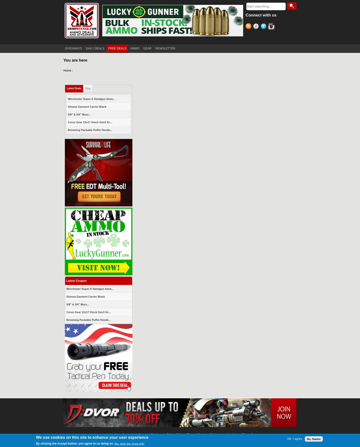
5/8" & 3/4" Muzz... (79, 114)
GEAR (147, 48)
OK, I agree (294, 438)
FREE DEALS (117, 48)
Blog (87, 88)
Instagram (272, 27)
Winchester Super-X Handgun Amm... (91, 99)
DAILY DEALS (95, 48)
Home (67, 70)
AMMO (134, 48)
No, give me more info (129, 443)
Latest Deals (74, 88)
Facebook (257, 27)
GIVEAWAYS (73, 48)
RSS (249, 27)
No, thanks (314, 439)
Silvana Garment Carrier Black (87, 106)
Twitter (264, 27)
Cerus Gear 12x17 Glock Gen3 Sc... (90, 122)
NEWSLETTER (165, 48)
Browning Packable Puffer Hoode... (90, 130)
